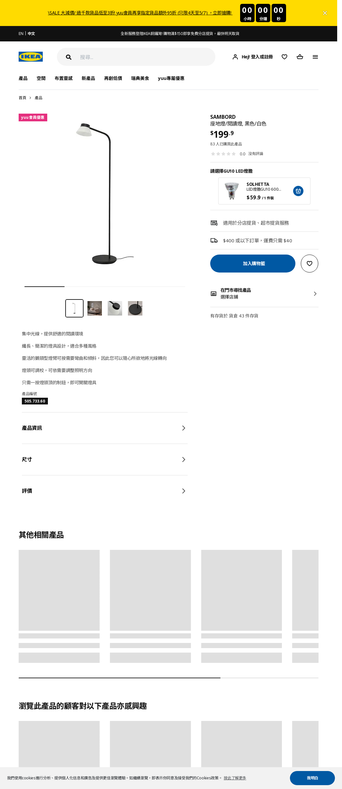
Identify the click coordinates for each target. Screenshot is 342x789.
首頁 (22, 97)
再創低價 (113, 78)
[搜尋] (147, 57)
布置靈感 (64, 78)
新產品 (88, 78)
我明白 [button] (312, 778)
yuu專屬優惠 (171, 78)
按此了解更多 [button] (235, 778)
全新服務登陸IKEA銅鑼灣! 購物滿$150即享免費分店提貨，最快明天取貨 (180, 33)
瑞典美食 (140, 78)
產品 (38, 97)
